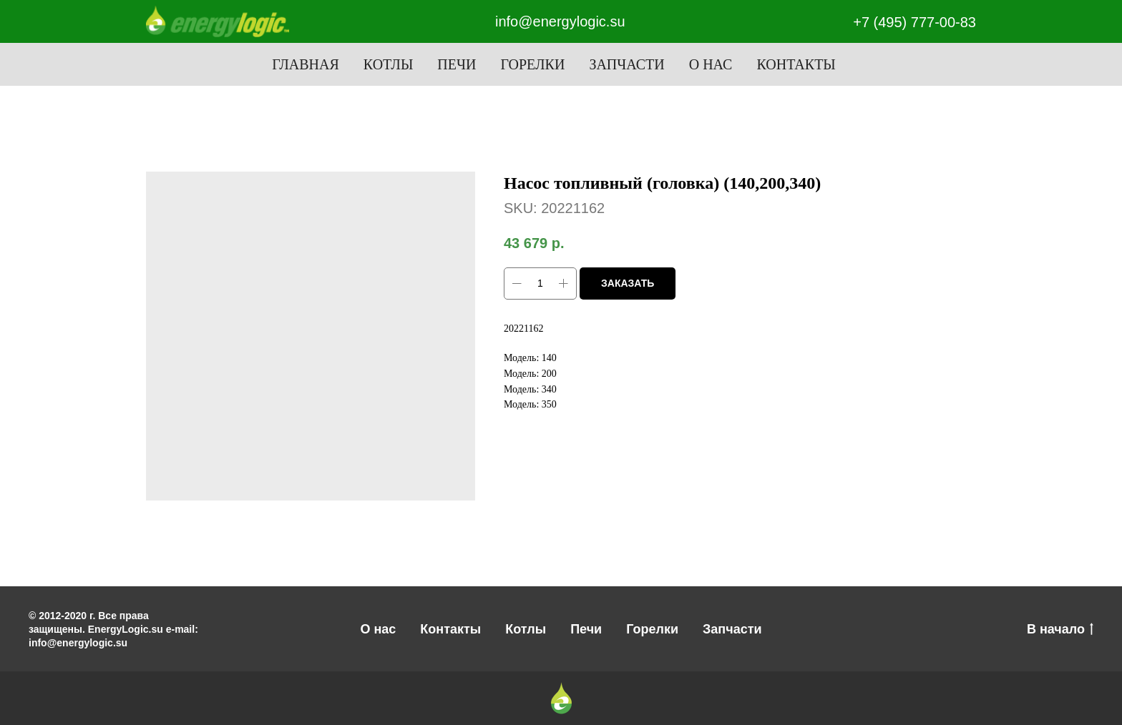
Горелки (532, 64)
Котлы (389, 64)
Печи (456, 64)
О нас (711, 64)
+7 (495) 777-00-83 (914, 22)
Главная (305, 64)
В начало (1060, 630)
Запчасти (626, 64)
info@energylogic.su (560, 21)
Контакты (795, 64)
